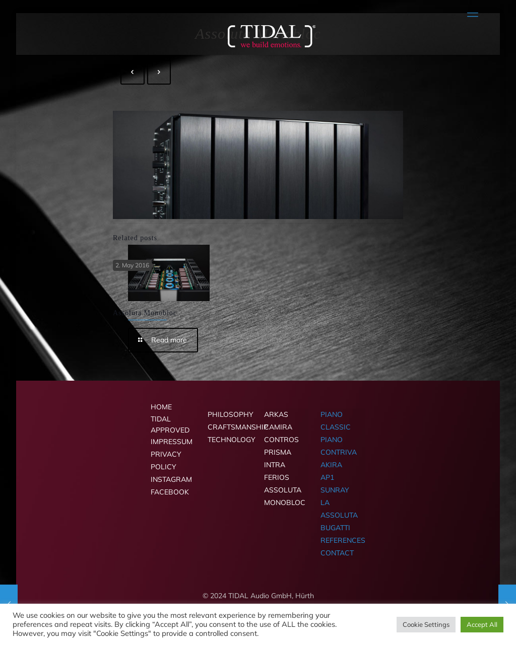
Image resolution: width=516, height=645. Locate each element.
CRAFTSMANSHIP (230, 427)
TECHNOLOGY (230, 439)
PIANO (331, 439)
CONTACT (337, 552)
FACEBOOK (170, 491)
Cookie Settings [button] (426, 624)
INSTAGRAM (171, 479)
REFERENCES (342, 540)
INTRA (274, 464)
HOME (161, 406)
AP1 (327, 477)
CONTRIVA (338, 452)
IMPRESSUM (171, 441)
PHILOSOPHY (230, 414)
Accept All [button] (482, 624)
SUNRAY (334, 489)
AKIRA (331, 464)
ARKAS (276, 414)
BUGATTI (335, 527)
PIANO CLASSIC (335, 421)
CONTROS (281, 439)
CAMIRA (278, 427)
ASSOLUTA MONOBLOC (284, 496)
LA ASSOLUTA (339, 509)
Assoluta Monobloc (145, 313)
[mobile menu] (472, 12)
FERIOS (276, 477)
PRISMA (277, 452)
